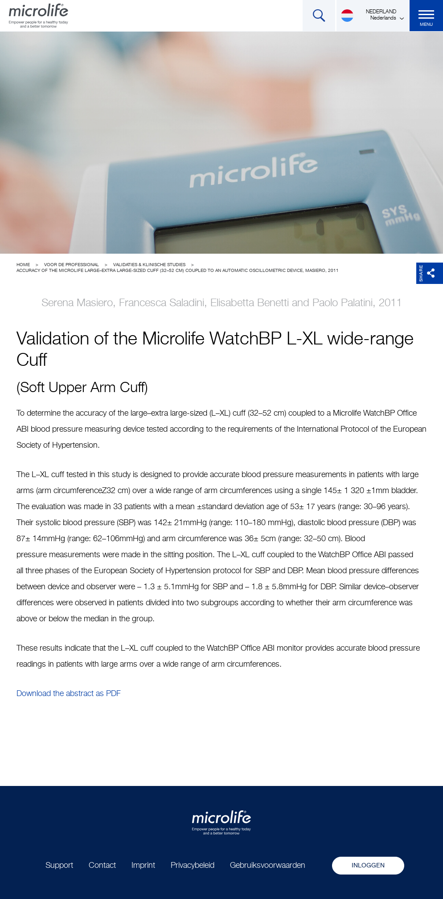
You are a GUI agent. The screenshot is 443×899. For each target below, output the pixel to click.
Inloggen (368, 866)
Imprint (143, 866)
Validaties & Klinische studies (149, 265)
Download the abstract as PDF (68, 694)
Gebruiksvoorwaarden (267, 866)
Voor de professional (71, 265)
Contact (102, 866)
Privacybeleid (192, 866)
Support (59, 866)
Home (23, 265)
